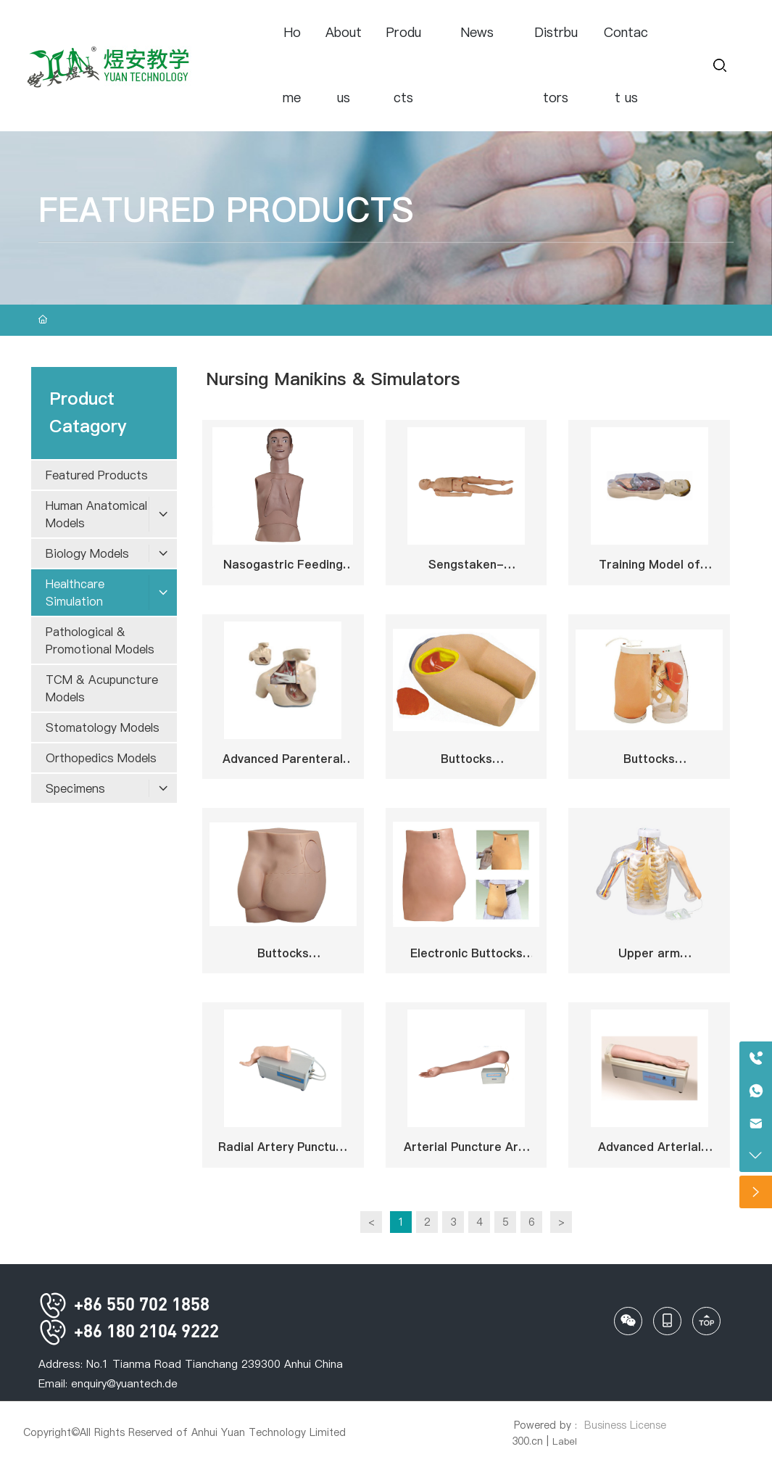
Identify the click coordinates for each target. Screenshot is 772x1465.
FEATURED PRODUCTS (225, 210)
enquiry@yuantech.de (124, 1383)
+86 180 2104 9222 (128, 1330)
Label (564, 1441)
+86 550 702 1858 (123, 1303)
